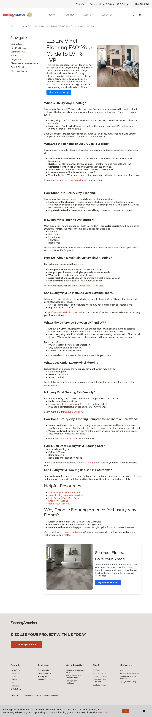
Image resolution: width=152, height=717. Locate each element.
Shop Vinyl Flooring (59, 92)
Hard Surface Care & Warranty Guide (73, 677)
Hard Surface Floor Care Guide (87, 285)
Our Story (96, 670)
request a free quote (87, 462)
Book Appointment (26, 644)
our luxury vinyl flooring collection (69, 180)
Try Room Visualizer (108, 582)
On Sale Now (16, 689)
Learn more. (104, 712)
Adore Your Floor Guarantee (99, 681)
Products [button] (52, 14)
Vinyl (13, 59)
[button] (133, 14)
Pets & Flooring (18, 67)
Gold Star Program (100, 685)
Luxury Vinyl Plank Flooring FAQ (64, 492)
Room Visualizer (44, 670)
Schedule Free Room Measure (128, 678)
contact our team (71, 532)
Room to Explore (99, 673)
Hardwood (16, 48)
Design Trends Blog (45, 673)
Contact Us (107, 14)
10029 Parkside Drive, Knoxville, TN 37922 (41, 695)
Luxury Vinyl (15, 670)
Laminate (15, 51)
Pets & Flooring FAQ (73, 412)
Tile (12, 55)
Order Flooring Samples (129, 673)
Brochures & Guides (45, 680)
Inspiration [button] (70, 14)
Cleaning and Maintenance (24, 63)
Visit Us (80, 4)
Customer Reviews (100, 677)
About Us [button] (89, 14)
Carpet (14, 44)
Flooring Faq (32, 26)
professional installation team (63, 312)
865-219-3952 (142, 4)
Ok (125, 711)
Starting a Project (19, 71)
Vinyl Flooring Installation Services (65, 495)
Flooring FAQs (43, 677)
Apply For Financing (128, 682)
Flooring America (17, 26)
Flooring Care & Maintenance (72, 682)
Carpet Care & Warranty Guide (75, 671)
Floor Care (15, 686)
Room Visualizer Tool (59, 503)
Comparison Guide (68, 438)
